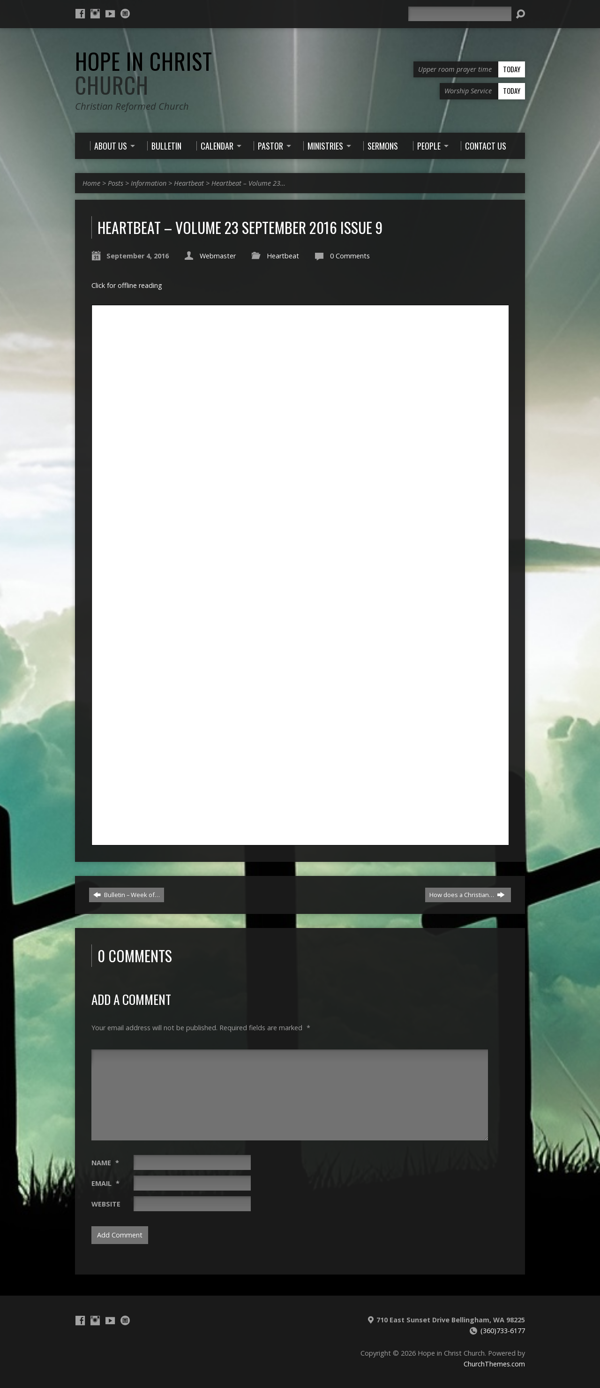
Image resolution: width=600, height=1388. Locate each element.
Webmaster (218, 255)
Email (105, 1183)
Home (91, 183)
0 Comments (350, 255)
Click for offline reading (126, 285)
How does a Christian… (467, 894)
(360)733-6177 (502, 1330)
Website (105, 1203)
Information (148, 183)
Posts (115, 183)
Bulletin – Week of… (126, 894)
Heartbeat (189, 183)
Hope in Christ (143, 73)
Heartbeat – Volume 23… (248, 183)
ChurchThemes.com (494, 1363)
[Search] (459, 14)
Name (105, 1162)
